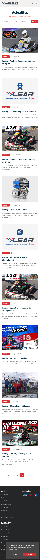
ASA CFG (5, 526)
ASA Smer (6, 536)
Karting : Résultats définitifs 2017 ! (16, 406)
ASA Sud (5, 539)
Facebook (5, 514)
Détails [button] (17, 549)
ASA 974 (5, 542)
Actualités (6, 494)
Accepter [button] (29, 554)
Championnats (7, 504)
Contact (5, 511)
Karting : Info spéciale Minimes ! (15, 358)
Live (4, 498)
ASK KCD (5, 549)
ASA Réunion (6, 533)
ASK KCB (5, 546)
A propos (5, 507)
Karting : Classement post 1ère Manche (19, 111)
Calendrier (6, 501)
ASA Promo (6, 529)
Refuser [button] (15, 554)
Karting (5, 56)
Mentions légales (8, 517)
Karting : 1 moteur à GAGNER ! (15, 210)
